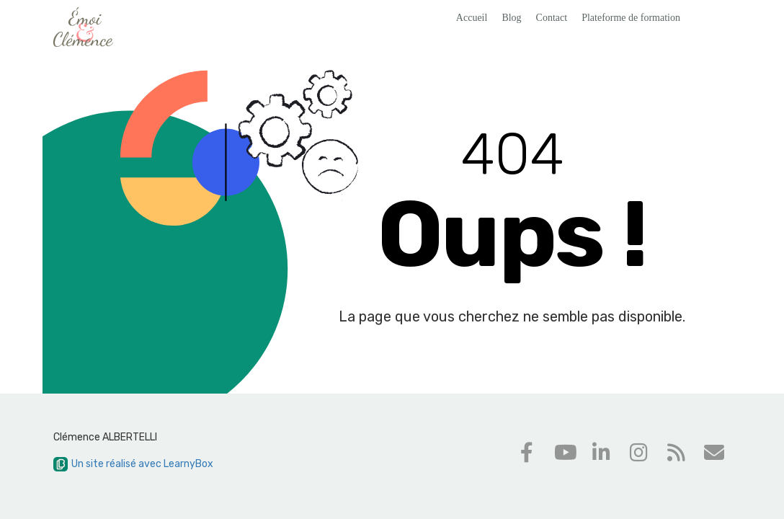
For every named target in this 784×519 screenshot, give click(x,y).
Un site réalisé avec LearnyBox (133, 464)
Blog (511, 17)
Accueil (472, 17)
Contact (552, 17)
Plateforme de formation (631, 17)
